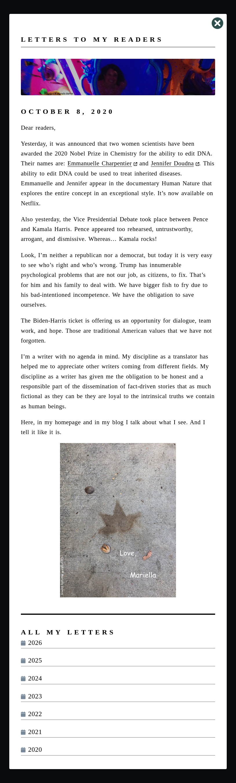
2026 (31, 642)
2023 (31, 696)
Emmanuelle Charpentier (100, 163)
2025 (31, 660)
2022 (31, 714)
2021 (31, 732)
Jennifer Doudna (172, 163)
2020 (31, 749)
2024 (31, 678)
